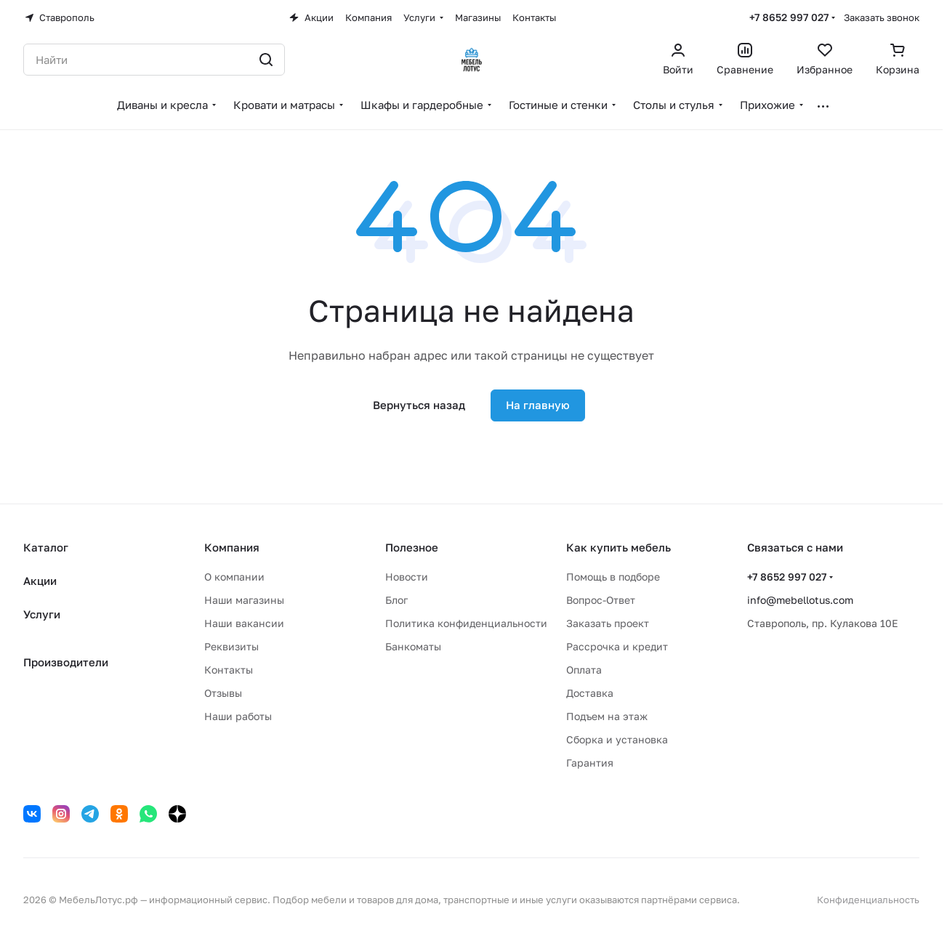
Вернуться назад (419, 404)
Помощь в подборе (613, 576)
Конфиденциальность (868, 899)
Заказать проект (607, 623)
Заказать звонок (881, 17)
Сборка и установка (617, 739)
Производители (65, 662)
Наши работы (238, 716)
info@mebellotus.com (800, 600)
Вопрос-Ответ (600, 600)
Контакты (228, 669)
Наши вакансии (244, 623)
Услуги (41, 614)
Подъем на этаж (607, 716)
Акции (40, 580)
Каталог (45, 547)
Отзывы (223, 693)
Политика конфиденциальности (466, 623)
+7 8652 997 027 (789, 17)
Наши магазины (244, 600)
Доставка (589, 693)
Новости (406, 576)
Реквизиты (231, 646)
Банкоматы (413, 646)
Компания (231, 547)
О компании (234, 576)
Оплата (584, 669)
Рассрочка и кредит (617, 646)
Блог (396, 600)
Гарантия (589, 762)
